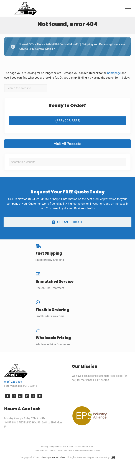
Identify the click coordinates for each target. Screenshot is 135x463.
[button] (128, 8)
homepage (114, 73)
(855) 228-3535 (67, 121)
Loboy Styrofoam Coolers (52, 457)
